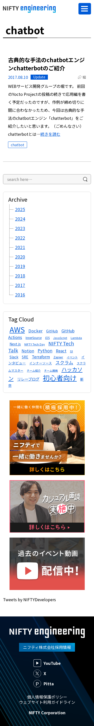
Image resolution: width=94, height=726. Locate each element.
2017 (20, 285)
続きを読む (50, 134)
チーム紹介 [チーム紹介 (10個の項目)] (34, 370)
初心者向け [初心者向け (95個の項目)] (60, 378)
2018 (20, 275)
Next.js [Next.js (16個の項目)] (15, 343)
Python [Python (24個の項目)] (45, 350)
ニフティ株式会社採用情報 (47, 647)
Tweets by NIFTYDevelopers (29, 599)
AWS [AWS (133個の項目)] (17, 329)
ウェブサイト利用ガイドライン (47, 702)
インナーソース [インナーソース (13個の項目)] (40, 363)
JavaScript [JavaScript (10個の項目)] (60, 338)
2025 (20, 209)
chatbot (17, 144)
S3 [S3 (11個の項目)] (71, 351)
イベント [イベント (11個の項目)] (72, 357)
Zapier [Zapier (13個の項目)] (58, 357)
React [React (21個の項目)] (61, 351)
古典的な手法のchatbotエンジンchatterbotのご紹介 (46, 64)
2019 (20, 266)
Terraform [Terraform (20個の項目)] (41, 356)
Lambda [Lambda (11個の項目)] (76, 338)
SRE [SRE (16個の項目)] (25, 356)
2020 (20, 256)
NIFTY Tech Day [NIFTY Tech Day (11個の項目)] (34, 344)
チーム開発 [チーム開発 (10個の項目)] (51, 370)
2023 (20, 228)
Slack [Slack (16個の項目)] (14, 356)
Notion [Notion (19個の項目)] (28, 350)
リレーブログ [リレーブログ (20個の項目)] (28, 379)
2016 (20, 294)
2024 (20, 218)
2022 (20, 237)
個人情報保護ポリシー (47, 697)
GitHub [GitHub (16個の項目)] (52, 330)
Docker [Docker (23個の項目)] (35, 331)
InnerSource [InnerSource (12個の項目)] (34, 337)
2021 (20, 247)
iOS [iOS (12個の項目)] (47, 337)
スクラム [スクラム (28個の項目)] (64, 362)
